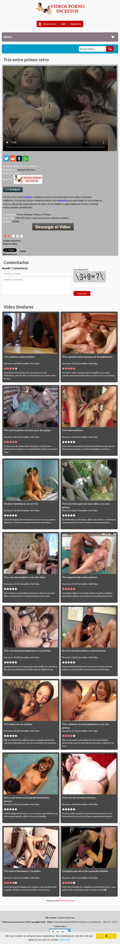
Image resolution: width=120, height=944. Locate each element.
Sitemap (71, 917)
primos (28, 196)
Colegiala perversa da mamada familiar (85, 870)
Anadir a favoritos (12, 240)
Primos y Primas (42, 214)
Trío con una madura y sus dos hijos (25, 577)
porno (47, 217)
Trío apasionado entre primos (79, 577)
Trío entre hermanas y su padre (22, 870)
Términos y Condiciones (90, 922)
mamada (62, 200)
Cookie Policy (60, 926)
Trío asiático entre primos (19, 356)
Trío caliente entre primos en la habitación (87, 356)
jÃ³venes (26, 217)
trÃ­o (17, 217)
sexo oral (37, 217)
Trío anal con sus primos (18, 724)
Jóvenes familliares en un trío (21, 503)
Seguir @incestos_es (14, 252)
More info (65, 939)
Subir (63, 24)
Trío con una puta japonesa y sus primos (27, 650)
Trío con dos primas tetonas (79, 797)
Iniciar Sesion (49, 24)
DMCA (74, 922)
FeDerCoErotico (26, 169)
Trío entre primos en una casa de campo (27, 430)
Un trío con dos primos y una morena (83, 650)
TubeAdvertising (67, 900)
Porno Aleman (24, 214)
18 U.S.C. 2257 (110, 922)
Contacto (61, 917)
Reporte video (10, 243)
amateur (55, 217)
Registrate (75, 24)
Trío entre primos (72, 430)
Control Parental (61, 922)
